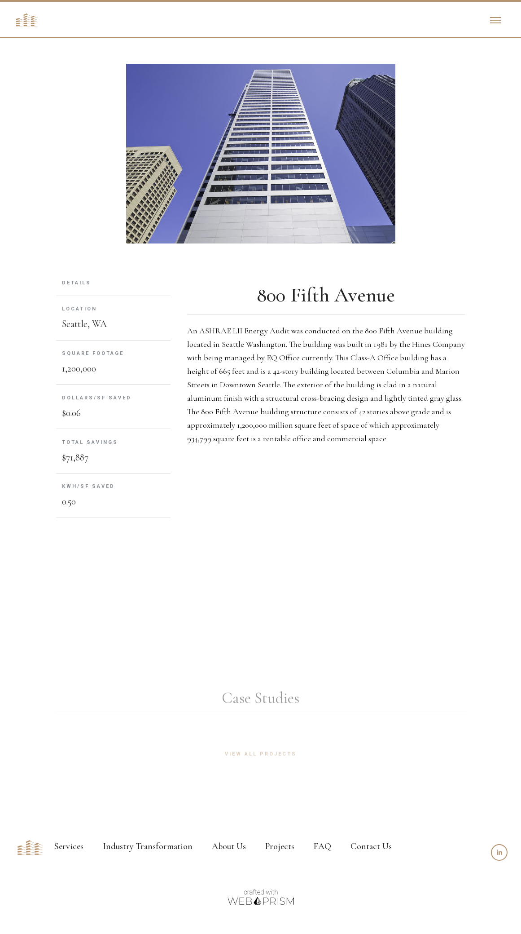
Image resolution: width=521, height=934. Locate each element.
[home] (27, 20)
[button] (495, 20)
